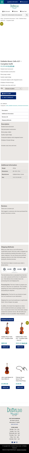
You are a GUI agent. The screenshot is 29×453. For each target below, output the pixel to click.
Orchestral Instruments (23, 105)
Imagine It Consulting (21, 449)
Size (2, 88)
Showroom (24, 2)
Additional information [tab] (8, 113)
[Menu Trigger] (2, 2)
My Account (6, 11)
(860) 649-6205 (13, 2)
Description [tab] (5, 110)
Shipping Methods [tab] (6, 120)
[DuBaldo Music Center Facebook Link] (12, 442)
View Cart (23, 11)
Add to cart (7, 93)
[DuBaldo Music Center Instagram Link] (16, 442)
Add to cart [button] (5, 347)
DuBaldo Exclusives (13, 105)
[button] (8, 97)
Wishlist (15, 11)
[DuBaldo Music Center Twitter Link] (14, 442)
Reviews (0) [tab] (5, 117)
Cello (7, 105)
